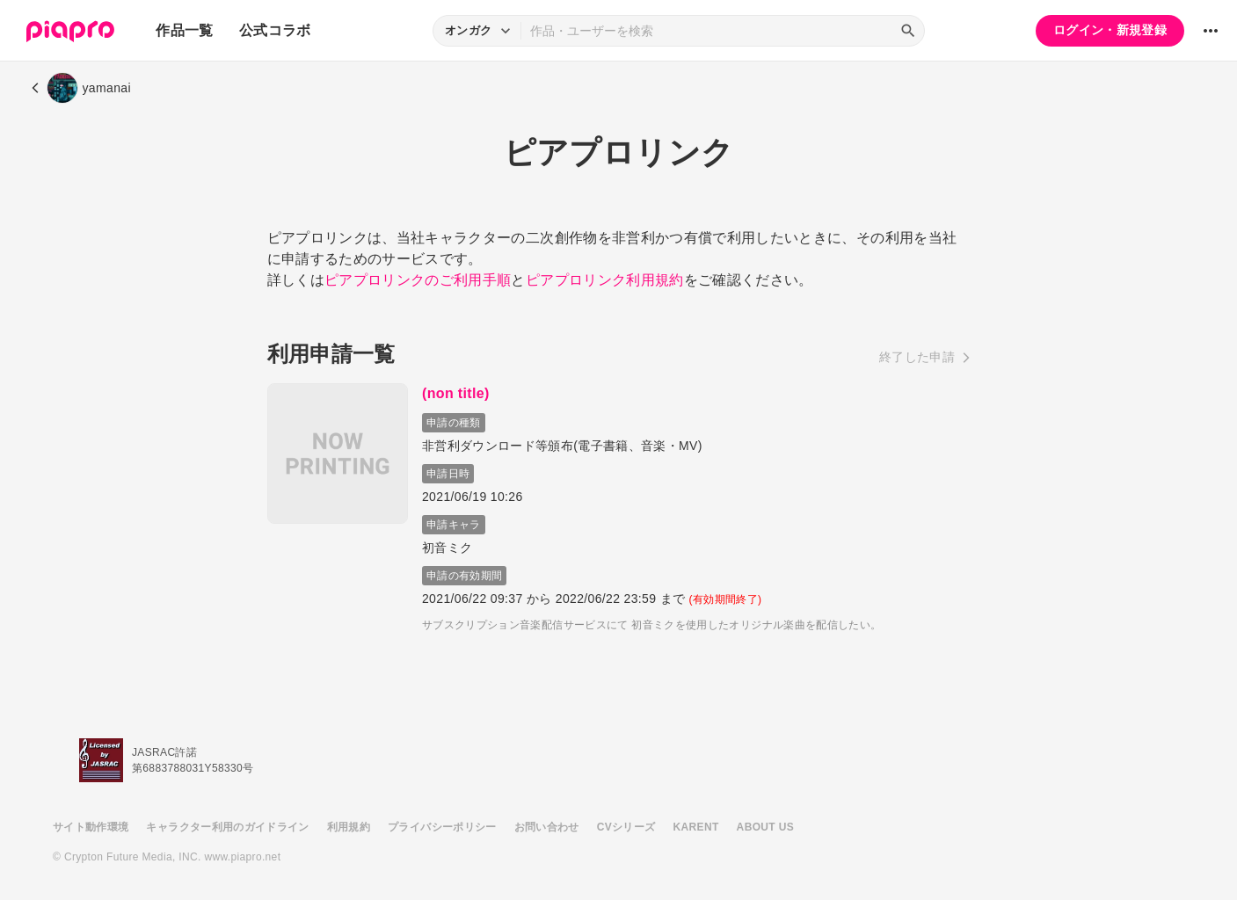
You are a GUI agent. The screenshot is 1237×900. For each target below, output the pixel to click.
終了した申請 (917, 357)
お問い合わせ (546, 827)
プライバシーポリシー (442, 827)
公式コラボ (275, 30)
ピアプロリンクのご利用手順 (418, 279)
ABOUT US (765, 827)
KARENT (696, 827)
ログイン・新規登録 (1110, 30)
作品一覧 (184, 30)
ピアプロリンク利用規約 (605, 279)
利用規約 (348, 827)
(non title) (459, 393)
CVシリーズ (626, 827)
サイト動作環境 (90, 827)
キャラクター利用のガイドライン (227, 827)
